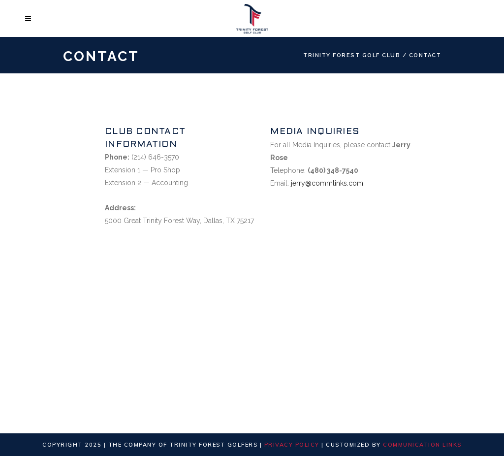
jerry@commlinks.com (327, 183)
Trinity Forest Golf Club (351, 55)
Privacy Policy (291, 444)
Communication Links (422, 444)
